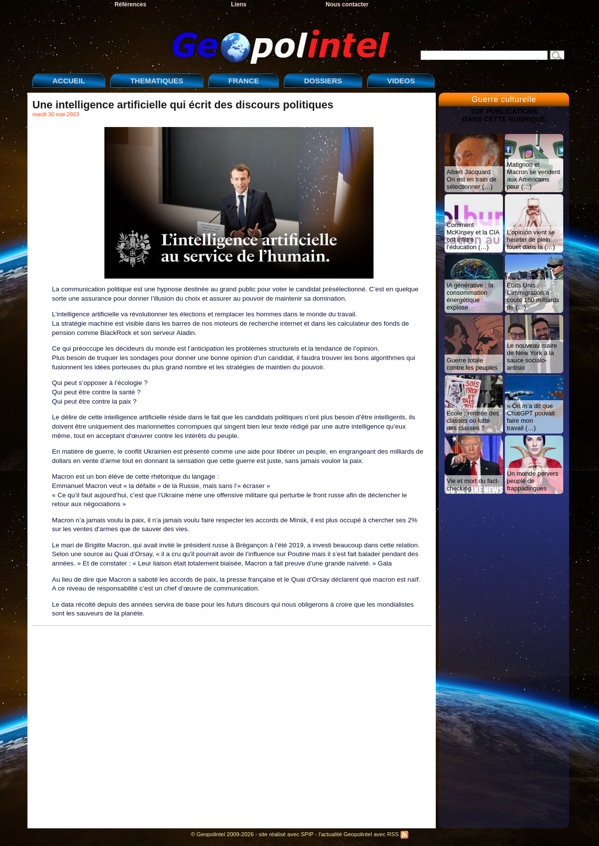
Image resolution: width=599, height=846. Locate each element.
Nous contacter (346, 4)
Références (131, 4)
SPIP (307, 834)
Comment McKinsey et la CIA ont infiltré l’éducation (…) (473, 236)
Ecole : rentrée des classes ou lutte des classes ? (473, 421)
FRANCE (243, 81)
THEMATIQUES (156, 81)
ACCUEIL (68, 81)
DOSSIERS (323, 81)
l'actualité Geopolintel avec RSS (363, 834)
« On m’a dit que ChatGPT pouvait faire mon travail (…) (531, 417)
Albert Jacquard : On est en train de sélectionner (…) (472, 179)
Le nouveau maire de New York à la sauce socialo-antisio (532, 356)
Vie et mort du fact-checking (473, 484)
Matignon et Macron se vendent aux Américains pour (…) (533, 175)
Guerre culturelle (504, 99)
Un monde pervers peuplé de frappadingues (532, 481)
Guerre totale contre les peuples (472, 364)
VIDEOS (401, 81)
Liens (238, 4)
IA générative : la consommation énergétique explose (470, 296)
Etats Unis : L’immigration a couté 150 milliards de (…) (533, 296)
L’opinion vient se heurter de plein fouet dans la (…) (531, 240)
